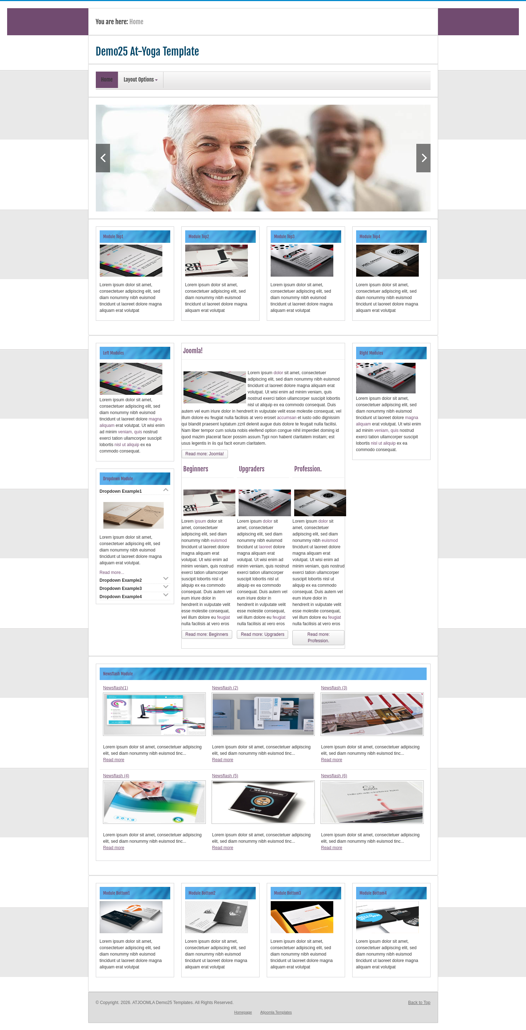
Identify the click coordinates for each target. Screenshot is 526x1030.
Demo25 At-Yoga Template (147, 51)
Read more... (112, 572)
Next (423, 158)
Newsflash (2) (225, 687)
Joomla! (193, 351)
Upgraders (251, 469)
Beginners (195, 469)
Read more (113, 759)
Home (107, 79)
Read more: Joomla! (205, 453)
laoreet (266, 546)
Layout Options (141, 79)
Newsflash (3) (334, 687)
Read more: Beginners (207, 634)
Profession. (308, 469)
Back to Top (419, 1002)
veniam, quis (130, 431)
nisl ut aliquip (128, 444)
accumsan (287, 417)
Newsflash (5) (225, 775)
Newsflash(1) (115, 687)
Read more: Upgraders (262, 634)
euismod (219, 540)
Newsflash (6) (334, 775)
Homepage (243, 1012)
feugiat (223, 617)
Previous (103, 158)
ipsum (201, 521)
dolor (279, 372)
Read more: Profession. (318, 637)
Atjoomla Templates (276, 1012)
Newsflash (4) (116, 775)
